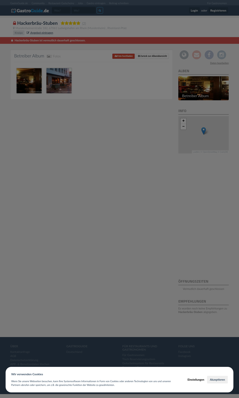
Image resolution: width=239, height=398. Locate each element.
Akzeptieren (217, 379)
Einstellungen (195, 379)
